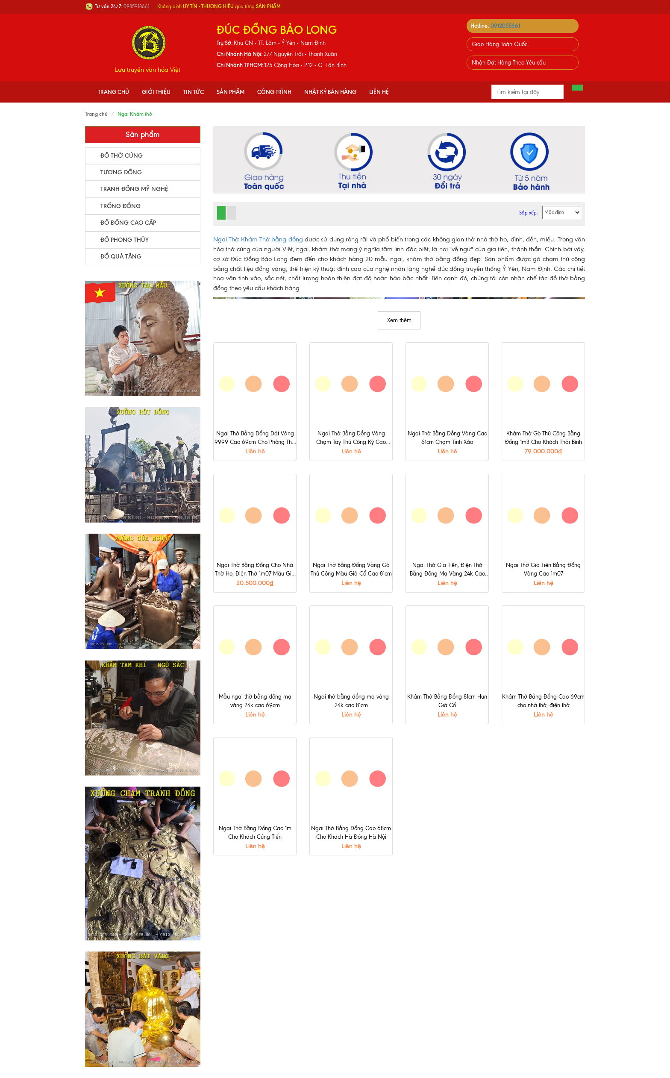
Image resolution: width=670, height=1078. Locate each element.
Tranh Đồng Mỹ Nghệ (134, 189)
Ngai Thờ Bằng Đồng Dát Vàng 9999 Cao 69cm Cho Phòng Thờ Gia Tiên (255, 438)
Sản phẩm (230, 91)
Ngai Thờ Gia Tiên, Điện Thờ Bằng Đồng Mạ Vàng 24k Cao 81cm (447, 570)
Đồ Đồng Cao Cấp (128, 222)
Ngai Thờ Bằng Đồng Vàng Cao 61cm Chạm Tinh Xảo (447, 437)
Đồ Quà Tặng (120, 256)
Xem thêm (399, 320)
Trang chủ (113, 91)
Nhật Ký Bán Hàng (330, 91)
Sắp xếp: (528, 213)
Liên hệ (379, 91)
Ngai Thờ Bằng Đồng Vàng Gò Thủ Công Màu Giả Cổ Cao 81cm (351, 569)
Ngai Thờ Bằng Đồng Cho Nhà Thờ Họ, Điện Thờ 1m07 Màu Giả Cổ (255, 570)
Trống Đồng (120, 206)
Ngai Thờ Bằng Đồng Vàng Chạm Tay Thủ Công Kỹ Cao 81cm (351, 438)
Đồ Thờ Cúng (121, 155)
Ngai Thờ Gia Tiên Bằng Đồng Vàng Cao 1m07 (543, 569)
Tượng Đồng (121, 172)
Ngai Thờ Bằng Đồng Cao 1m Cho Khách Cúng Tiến (255, 832)
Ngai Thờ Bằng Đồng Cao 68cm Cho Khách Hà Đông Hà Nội (351, 832)
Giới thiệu (156, 91)
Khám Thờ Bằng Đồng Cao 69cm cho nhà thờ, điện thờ (543, 700)
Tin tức (193, 91)
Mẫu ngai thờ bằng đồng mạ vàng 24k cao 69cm (255, 700)
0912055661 (505, 25)
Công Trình (274, 91)
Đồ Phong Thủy (124, 240)
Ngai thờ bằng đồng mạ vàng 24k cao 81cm (351, 700)
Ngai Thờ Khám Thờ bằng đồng (258, 239)
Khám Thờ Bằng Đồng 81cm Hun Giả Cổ (447, 700)
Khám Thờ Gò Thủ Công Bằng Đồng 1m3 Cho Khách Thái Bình (543, 437)
